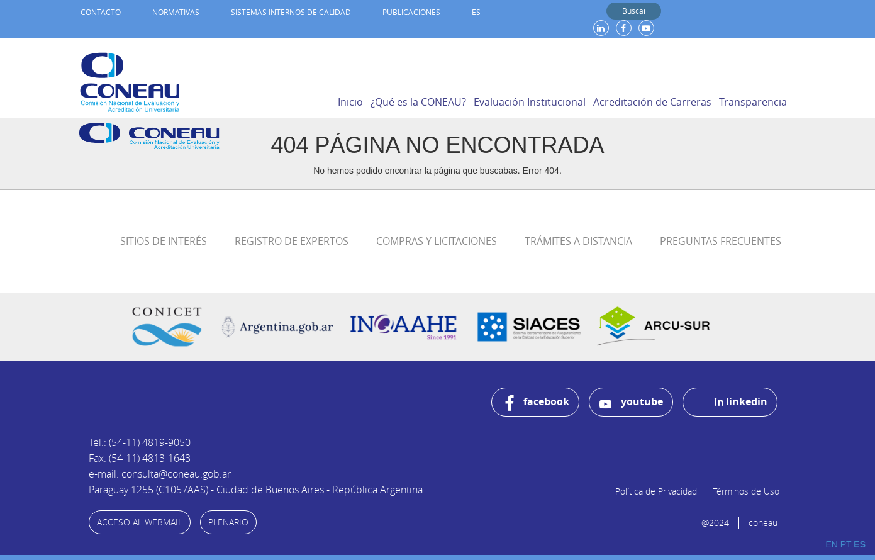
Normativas (175, 12)
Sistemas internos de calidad (291, 12)
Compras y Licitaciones (436, 241)
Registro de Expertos (291, 241)
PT (846, 544)
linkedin (741, 401)
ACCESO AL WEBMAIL (139, 522)
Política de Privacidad (656, 491)
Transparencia (753, 102)
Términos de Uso (746, 491)
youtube (631, 402)
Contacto (101, 12)
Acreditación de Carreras (652, 102)
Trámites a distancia (578, 241)
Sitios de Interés (163, 241)
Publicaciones (411, 12)
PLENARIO (228, 522)
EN (831, 544)
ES (476, 12)
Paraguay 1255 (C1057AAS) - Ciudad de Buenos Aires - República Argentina (256, 489)
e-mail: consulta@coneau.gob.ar (160, 474)
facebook (536, 403)
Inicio (350, 102)
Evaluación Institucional (530, 102)
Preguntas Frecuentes (720, 241)
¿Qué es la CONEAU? (418, 102)
